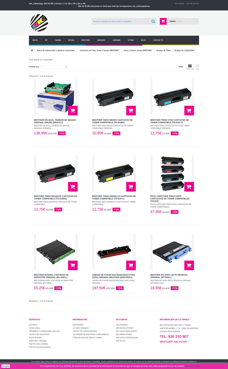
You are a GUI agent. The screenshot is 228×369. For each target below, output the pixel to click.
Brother (86, 40)
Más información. (193, 366)
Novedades (78, 325)
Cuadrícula (190, 67)
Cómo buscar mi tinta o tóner (87, 338)
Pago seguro (35, 338)
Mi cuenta (121, 319)
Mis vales (120, 341)
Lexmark (116, 40)
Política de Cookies (38, 344)
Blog (143, 40)
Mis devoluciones (125, 328)
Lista (197, 67)
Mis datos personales (127, 338)
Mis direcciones (124, 334)
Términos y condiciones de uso (44, 331)
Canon (58, 40)
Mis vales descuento (126, 331)
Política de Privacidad (40, 347)
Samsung (101, 40)
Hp (46, 40)
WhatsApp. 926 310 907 (173, 341)
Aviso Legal (34, 328)
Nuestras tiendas (37, 341)
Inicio (35, 40)
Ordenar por (34, 67)
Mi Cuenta (179, 3)
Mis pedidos (122, 325)
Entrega (33, 325)
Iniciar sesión (192, 3)
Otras (131, 40)
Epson (71, 40)
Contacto (158, 40)
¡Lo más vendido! (81, 328)
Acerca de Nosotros (39, 334)
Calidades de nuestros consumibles (91, 334)
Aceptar (5, 366)
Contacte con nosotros (85, 331)
